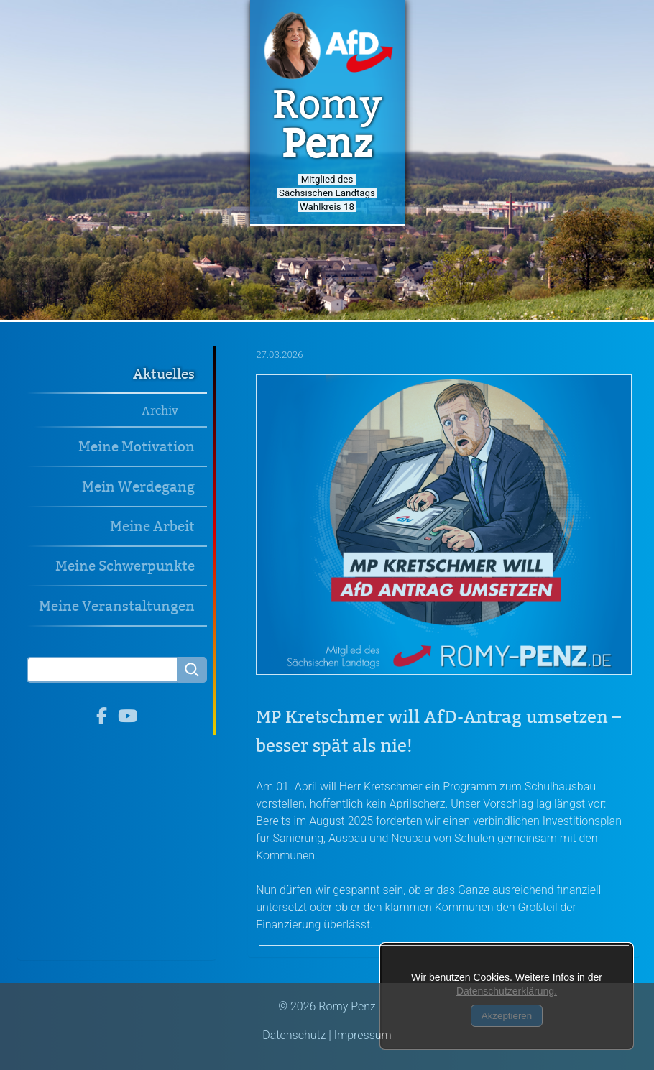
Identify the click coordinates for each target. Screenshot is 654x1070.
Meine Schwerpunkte (125, 566)
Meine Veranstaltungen (117, 606)
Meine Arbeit (152, 526)
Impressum (363, 1035)
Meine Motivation (136, 446)
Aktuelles (164, 374)
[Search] (102, 670)
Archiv (160, 411)
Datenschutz (294, 1035)
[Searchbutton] (192, 670)
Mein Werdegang (138, 487)
